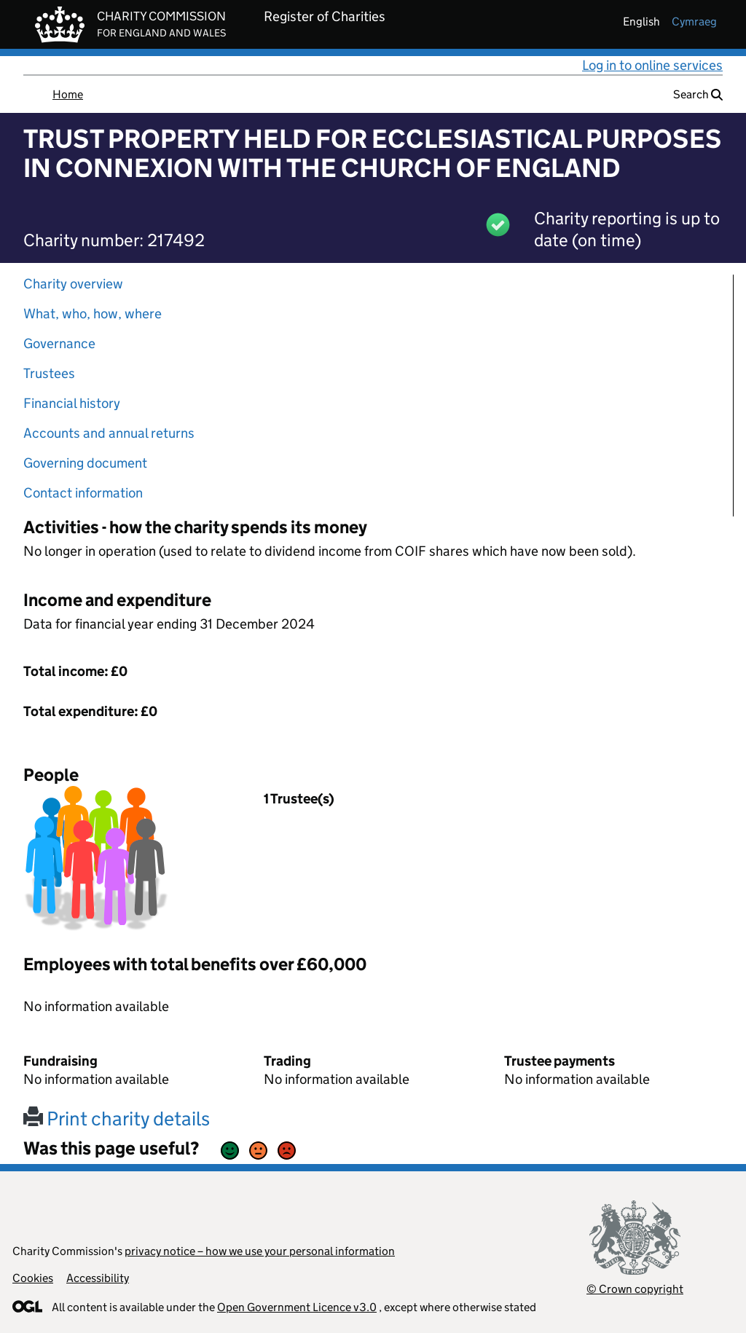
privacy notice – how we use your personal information (260, 1251)
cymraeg (694, 21)
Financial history (71, 403)
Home (67, 94)
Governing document (85, 463)
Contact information (83, 492)
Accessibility (97, 1278)
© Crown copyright (634, 1289)
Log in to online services (652, 65)
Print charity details (116, 1118)
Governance (59, 343)
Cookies (32, 1278)
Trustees (49, 373)
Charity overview (73, 283)
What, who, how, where (92, 313)
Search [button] (698, 94)
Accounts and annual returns (109, 433)
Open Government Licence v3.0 (297, 1307)
